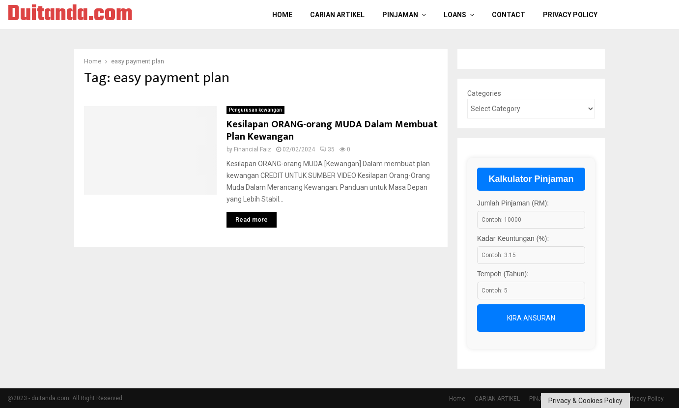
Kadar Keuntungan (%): (513, 238)
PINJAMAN (400, 15)
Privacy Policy (570, 15)
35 (327, 149)
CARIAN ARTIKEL (337, 15)
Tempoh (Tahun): (503, 274)
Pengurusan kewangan (255, 110)
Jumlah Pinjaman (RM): (513, 203)
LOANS (455, 15)
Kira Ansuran (531, 318)
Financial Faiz (252, 149)
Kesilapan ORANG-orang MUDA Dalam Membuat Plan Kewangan (332, 130)
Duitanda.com (70, 14)
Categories (484, 93)
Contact (508, 15)
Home (282, 15)
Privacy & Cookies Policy (585, 401)
